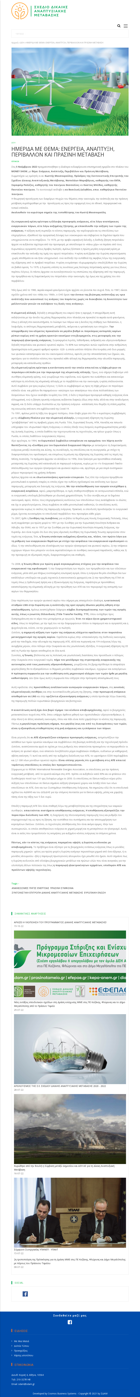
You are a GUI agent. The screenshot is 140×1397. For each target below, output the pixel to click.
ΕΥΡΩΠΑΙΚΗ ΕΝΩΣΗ (95, 892)
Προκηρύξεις (21, 1350)
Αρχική (14, 42)
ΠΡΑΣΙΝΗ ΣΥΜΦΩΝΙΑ (61, 888)
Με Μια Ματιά (21, 1341)
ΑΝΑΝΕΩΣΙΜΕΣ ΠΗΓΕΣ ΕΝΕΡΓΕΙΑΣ (30, 888)
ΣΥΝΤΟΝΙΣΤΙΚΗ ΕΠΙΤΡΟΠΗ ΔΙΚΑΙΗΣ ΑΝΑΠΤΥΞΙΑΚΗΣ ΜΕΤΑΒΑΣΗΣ (47, 892)
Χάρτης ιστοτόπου (23, 1355)
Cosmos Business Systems (62, 1393)
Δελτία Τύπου (21, 1345)
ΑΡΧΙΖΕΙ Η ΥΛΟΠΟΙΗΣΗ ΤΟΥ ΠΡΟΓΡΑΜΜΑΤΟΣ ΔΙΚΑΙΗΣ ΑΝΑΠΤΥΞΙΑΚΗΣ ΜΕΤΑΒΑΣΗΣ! (60, 922)
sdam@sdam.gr (26, 1384)
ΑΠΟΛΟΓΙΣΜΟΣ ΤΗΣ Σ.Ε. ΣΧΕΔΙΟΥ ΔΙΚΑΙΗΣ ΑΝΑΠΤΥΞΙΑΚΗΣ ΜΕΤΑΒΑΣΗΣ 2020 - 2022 (60, 1086)
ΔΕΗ (22, 42)
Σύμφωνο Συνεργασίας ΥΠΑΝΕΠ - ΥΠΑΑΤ (36, 1249)
